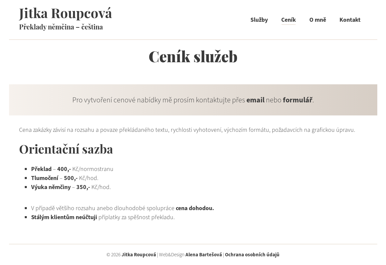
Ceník (288, 20)
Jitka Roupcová (65, 14)
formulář (297, 100)
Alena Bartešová (203, 254)
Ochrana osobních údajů (252, 254)
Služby (259, 20)
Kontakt (350, 20)
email (255, 100)
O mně (317, 20)
